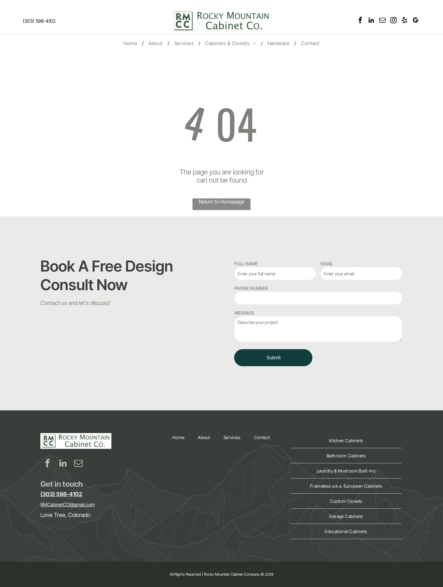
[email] (382, 20)
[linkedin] (371, 20)
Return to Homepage (222, 201)
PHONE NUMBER (251, 288)
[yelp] (404, 20)
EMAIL (327, 263)
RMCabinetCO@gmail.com (67, 505)
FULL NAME (246, 263)
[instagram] (393, 20)
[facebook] (360, 20)
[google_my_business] (415, 20)
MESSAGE (244, 312)
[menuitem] (131, 43)
